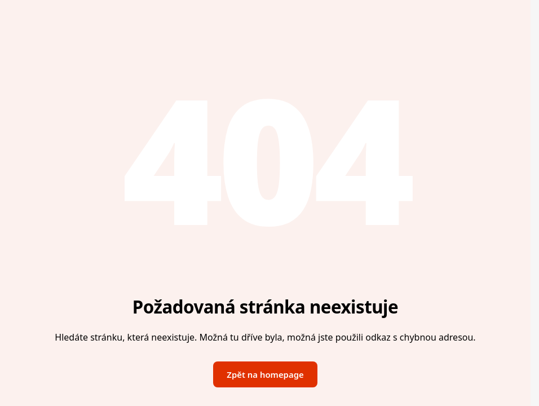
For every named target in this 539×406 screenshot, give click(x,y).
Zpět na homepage (265, 374)
